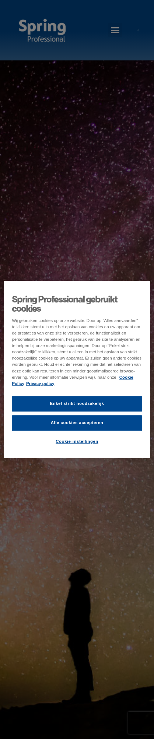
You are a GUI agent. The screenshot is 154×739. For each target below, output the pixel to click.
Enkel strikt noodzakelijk (77, 403)
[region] (77, 369)
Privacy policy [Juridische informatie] (40, 383)
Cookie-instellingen (77, 441)
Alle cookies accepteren (77, 422)
